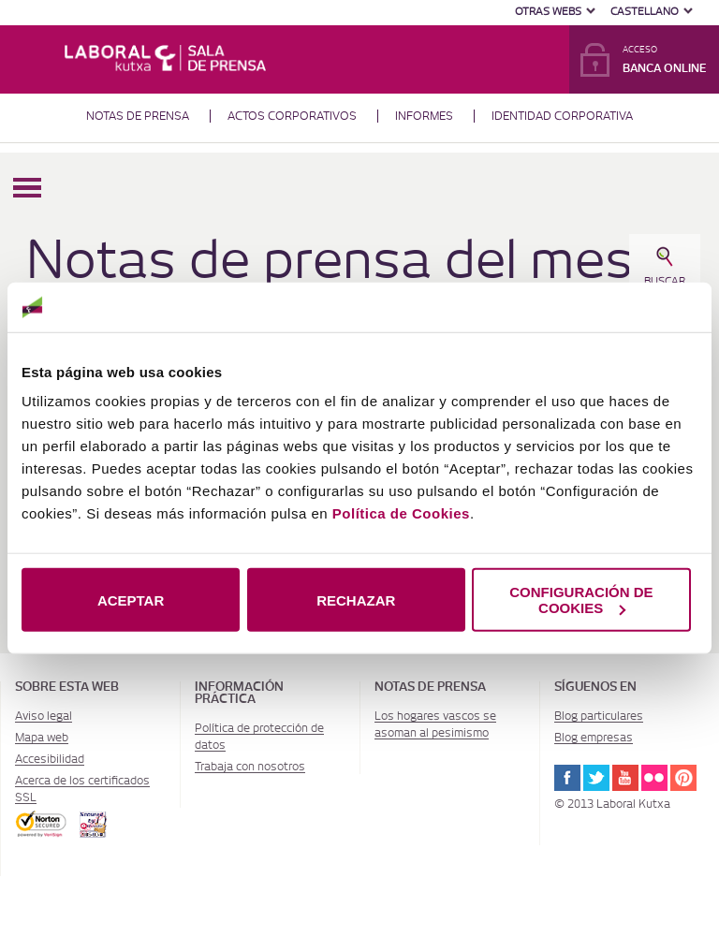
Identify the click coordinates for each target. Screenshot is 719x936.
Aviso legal (43, 716)
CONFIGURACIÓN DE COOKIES (581, 600)
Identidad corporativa (562, 116)
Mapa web (41, 737)
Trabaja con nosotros (250, 766)
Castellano (644, 12)
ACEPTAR (130, 599)
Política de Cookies (401, 513)
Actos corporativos (292, 116)
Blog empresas (593, 737)
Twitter (596, 778)
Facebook (567, 778)
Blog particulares (598, 716)
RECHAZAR (355, 599)
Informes (424, 116)
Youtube (625, 778)
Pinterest (683, 778)
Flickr (654, 778)
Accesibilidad (49, 759)
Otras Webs (548, 12)
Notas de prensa (137, 116)
